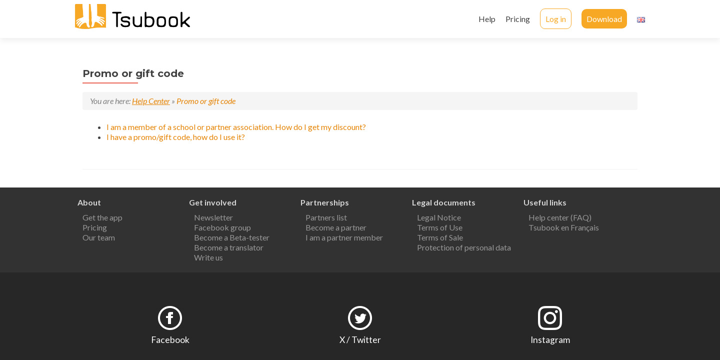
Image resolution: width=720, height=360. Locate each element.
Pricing (518, 19)
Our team (98, 234)
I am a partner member (344, 234)
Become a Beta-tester (232, 234)
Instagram (550, 337)
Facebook (170, 337)
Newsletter (213, 214)
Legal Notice (439, 214)
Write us (208, 254)
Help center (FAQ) (560, 214)
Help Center (151, 101)
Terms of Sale (440, 234)
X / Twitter (360, 337)
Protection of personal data (464, 244)
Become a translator (229, 244)
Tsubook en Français (563, 224)
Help (487, 19)
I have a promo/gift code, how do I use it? (175, 137)
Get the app (102, 214)
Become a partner (336, 224)
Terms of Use (439, 224)
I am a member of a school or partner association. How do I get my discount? (236, 127)
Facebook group (222, 224)
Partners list (326, 214)
